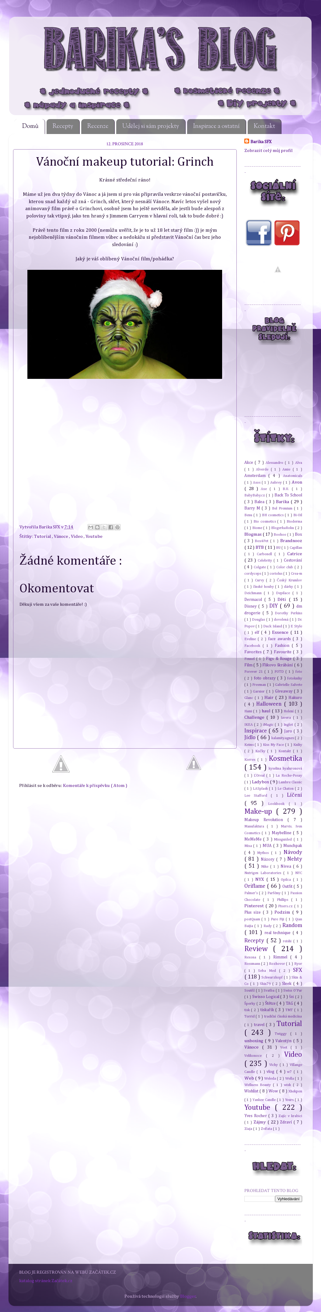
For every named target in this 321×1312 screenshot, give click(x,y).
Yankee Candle (265, 1100)
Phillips (284, 900)
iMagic (269, 725)
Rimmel (281, 957)
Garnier (259, 691)
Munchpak (292, 846)
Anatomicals (292, 476)
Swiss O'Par (292, 991)
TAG (290, 1003)
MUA (268, 846)
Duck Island (273, 626)
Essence (281, 632)
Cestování (293, 560)
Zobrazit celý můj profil (268, 150)
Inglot (289, 725)
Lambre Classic (290, 782)
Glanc (249, 698)
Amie (287, 469)
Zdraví (287, 1122)
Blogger (188, 1296)
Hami (248, 711)
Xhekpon (295, 1091)
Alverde (263, 469)
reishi (288, 941)
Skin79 (266, 984)
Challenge (255, 717)
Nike (265, 867)
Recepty (63, 126)
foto (298, 672)
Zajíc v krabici (290, 1116)
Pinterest (254, 906)
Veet (285, 1047)
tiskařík (267, 1010)
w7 (290, 1072)
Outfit (288, 886)
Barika (283, 501)
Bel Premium (283, 508)
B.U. (287, 489)
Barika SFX (50, 527)
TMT (289, 1010)
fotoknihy (294, 678)
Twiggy (282, 1034)
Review (258, 949)
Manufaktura (255, 826)
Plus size (253, 912)
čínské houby (264, 587)
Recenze (97, 126)
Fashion (283, 646)
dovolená (281, 620)
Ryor (298, 964)
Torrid (250, 1016)
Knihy (297, 745)
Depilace (284, 593)
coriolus (276, 574)
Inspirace (256, 731)
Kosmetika (285, 758)
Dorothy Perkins (288, 613)
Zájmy (260, 1122)
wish (288, 1085)
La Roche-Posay (289, 776)
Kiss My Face (274, 745)
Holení (289, 711)
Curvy (260, 580)
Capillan (296, 548)
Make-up (260, 811)
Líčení (294, 795)
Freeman (259, 685)
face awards (280, 639)
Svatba (269, 991)
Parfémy (274, 893)
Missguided (284, 839)
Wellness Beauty (258, 1085)
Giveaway (284, 691)
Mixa (248, 846)
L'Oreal (260, 776)
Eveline (251, 639)
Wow (274, 1091)
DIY (274, 606)
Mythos (264, 853)
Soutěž (250, 991)
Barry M (253, 508)
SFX (297, 970)
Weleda (270, 1079)
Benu (248, 515)
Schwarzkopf (272, 977)
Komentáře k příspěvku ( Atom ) (95, 785)
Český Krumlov (289, 580)
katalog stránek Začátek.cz (46, 1280)
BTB (260, 547)
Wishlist (252, 1091)
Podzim (283, 912)
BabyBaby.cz (255, 495)
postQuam (253, 919)
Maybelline (282, 833)
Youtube (94, 536)
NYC (298, 873)
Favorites (253, 652)
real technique (278, 933)
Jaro (289, 731)
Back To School (288, 495)
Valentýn (284, 1041)
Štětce (271, 1003)
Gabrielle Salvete (288, 685)
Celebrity (266, 561)
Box (298, 534)
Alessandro (275, 463)
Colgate (260, 567)
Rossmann (252, 964)
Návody (293, 852)
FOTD (279, 672)
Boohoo (280, 535)
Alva (298, 463)
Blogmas (253, 534)
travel (260, 1025)
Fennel (250, 659)
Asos (257, 483)
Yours (290, 1100)
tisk (247, 1010)
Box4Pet (262, 541)
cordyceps (253, 574)
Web (249, 1078)
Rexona (251, 957)
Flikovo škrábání (278, 665)
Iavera (287, 718)
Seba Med (268, 971)
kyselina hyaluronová (285, 769)
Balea (260, 502)
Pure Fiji (278, 919)
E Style (296, 626)
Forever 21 (254, 672)
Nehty (294, 859)
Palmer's (251, 893)
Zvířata (267, 1129)
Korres (250, 760)
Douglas (259, 620)
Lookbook (278, 804)
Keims (249, 745)
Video (77, 536)
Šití (292, 997)
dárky (289, 587)
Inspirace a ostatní (216, 126)
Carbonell (265, 554)
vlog (271, 1072)
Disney (251, 606)
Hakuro (295, 698)
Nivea (287, 866)
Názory (268, 859)
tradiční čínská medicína (283, 1016)
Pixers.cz (286, 906)
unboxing (254, 1041)
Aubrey (276, 483)
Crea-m (296, 574)
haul (267, 711)
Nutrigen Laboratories (264, 873)
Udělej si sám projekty (150, 126)
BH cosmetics (273, 515)
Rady (268, 926)
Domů (30, 126)
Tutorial (43, 536)
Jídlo (250, 737)
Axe (265, 489)
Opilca (287, 880)
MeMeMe (253, 839)
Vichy (274, 1065)
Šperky (250, 1004)
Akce (249, 462)
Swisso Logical (266, 997)
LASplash (261, 789)
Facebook (253, 646)
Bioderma (294, 522)
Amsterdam (256, 476)
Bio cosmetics (265, 522)
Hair (269, 697)
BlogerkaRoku (283, 528)
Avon (297, 482)
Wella (290, 1079)
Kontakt (264, 126)
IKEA (249, 725)
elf (258, 632)
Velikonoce (255, 1056)
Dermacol (254, 600)
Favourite (283, 652)
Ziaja (248, 1129)
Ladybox (261, 782)
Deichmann (254, 593)
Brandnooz (291, 540)
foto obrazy (265, 678)
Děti (282, 599)
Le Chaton (286, 789)
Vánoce (61, 536)
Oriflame (255, 886)
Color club (285, 567)
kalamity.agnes (283, 738)
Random (292, 925)
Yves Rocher (256, 1116)
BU (278, 548)
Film (249, 665)
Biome (257, 528)
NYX (260, 879)
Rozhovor (277, 964)
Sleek (287, 984)
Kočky (261, 751)
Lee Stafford (257, 796)
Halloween (270, 704)
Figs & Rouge (279, 659)
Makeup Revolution (266, 820)
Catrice (294, 554)
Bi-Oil (297, 515)
